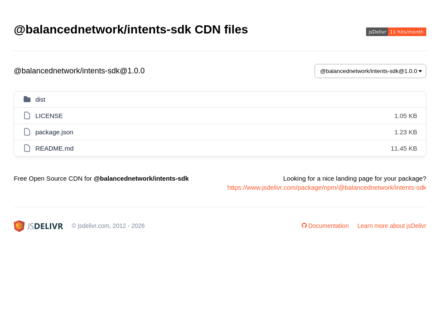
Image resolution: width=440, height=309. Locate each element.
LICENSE (49, 115)
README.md (54, 148)
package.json (54, 132)
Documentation (325, 225)
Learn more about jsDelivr (392, 225)
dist (40, 99)
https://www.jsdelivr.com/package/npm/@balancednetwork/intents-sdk (326, 187)
